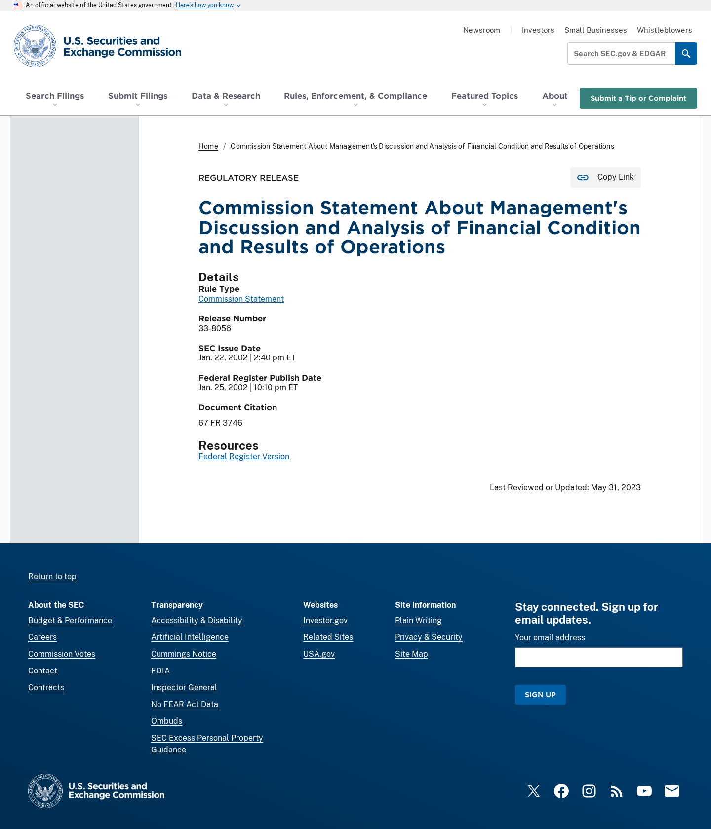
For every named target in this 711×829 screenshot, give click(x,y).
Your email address (550, 637)
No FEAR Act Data (184, 704)
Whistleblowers (664, 30)
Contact (42, 670)
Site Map (411, 654)
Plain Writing (418, 620)
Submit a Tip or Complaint (638, 98)
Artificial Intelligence (190, 637)
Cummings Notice (183, 654)
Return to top (52, 576)
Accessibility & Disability (196, 620)
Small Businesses (595, 30)
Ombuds (166, 721)
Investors (538, 30)
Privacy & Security (429, 637)
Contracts (46, 687)
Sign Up (540, 694)
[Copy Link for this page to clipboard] (605, 177)
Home (208, 146)
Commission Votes (61, 654)
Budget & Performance (70, 620)
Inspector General (184, 687)
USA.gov (319, 654)
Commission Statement (241, 299)
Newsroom (481, 30)
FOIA (160, 670)
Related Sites (328, 637)
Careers (42, 637)
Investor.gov (325, 620)
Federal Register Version (243, 457)
